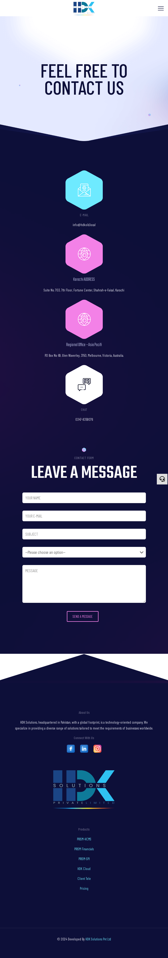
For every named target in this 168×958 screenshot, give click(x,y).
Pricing (84, 888)
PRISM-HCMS (84, 839)
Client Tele (84, 878)
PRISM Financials (84, 849)
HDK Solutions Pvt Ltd (98, 939)
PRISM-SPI (84, 859)
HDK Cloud (84, 869)
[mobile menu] (160, 8)
